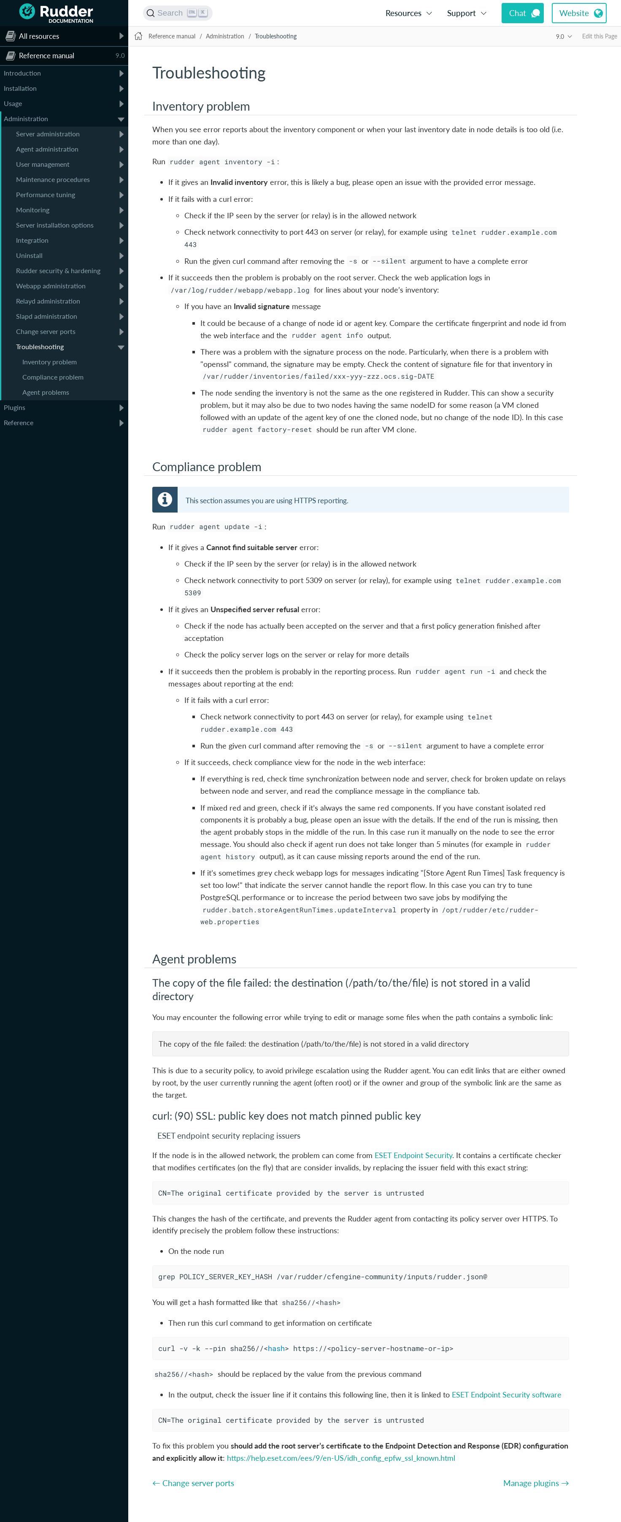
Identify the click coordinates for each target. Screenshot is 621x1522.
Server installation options (55, 225)
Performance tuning (45, 194)
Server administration (48, 134)
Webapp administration (51, 286)
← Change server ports (193, 1483)
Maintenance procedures (53, 179)
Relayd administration (48, 301)
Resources (403, 13)
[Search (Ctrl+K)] (178, 13)
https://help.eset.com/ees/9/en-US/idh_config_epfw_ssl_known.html (341, 1457)
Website (574, 13)
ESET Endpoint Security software (507, 1394)
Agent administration (47, 149)
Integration (32, 240)
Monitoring (32, 210)
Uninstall (29, 255)
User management (43, 164)
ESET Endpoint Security (413, 1155)
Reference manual (171, 36)
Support (461, 13)
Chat (517, 13)
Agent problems (45, 392)
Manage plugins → (536, 1483)
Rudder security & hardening (58, 270)
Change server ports (46, 331)
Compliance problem (53, 377)
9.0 (560, 36)
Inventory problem (49, 362)
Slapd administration (46, 316)
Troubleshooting (40, 346)
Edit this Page (599, 36)
